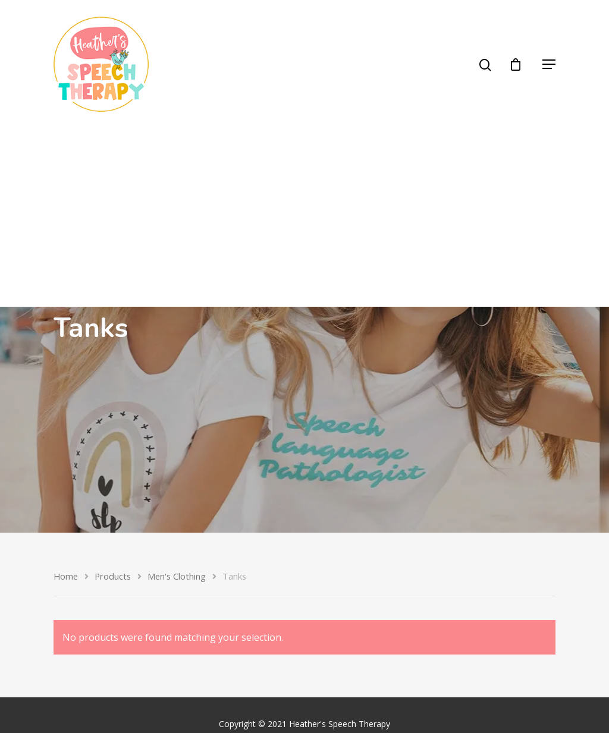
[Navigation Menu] (548, 64)
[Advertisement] (304, 217)
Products (113, 576)
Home (66, 576)
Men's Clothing (176, 576)
